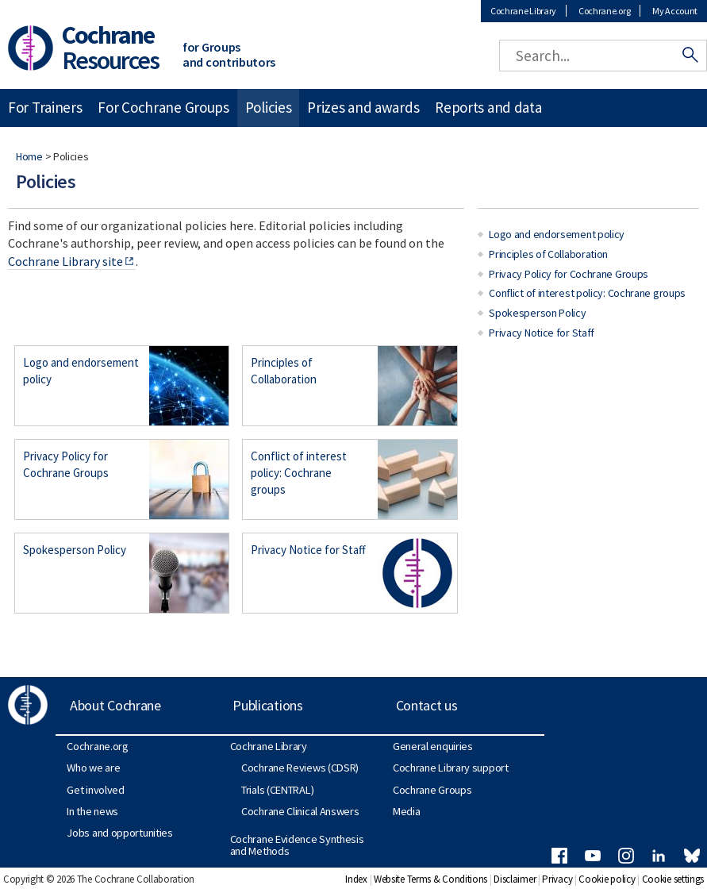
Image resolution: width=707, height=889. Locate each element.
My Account (674, 11)
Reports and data (488, 107)
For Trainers (45, 107)
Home (29, 156)
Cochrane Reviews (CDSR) (300, 767)
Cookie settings (673, 879)
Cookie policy (606, 879)
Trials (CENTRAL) (277, 790)
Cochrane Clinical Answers (300, 811)
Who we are (93, 767)
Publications (267, 705)
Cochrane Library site (65, 261)
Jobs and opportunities (119, 833)
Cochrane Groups (432, 790)
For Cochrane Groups (163, 107)
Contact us (427, 705)
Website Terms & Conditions (430, 879)
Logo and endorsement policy (81, 371)
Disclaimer (515, 879)
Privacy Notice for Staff (308, 549)
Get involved (95, 790)
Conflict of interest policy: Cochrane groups (299, 472)
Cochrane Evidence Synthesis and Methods (297, 844)
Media (407, 811)
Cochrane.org (604, 11)
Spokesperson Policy (74, 549)
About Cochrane (115, 705)
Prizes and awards (363, 107)
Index (356, 879)
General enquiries (433, 746)
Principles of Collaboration (284, 371)
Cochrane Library (523, 11)
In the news (92, 811)
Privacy (557, 879)
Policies (268, 107)
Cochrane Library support (451, 767)
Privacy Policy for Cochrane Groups (66, 464)
